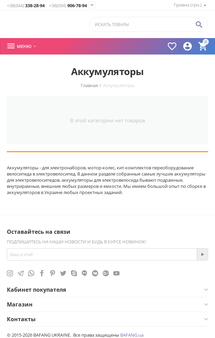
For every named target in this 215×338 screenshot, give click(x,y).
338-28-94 (26, 5)
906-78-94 (68, 5)
